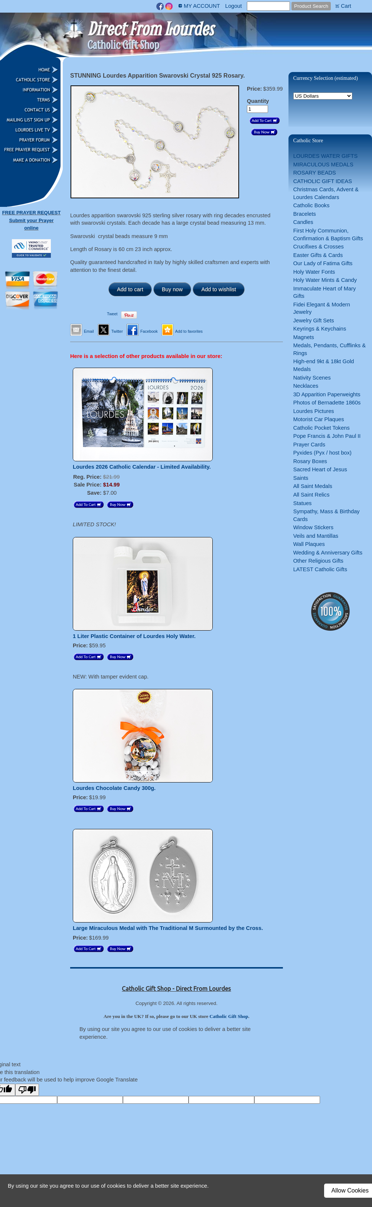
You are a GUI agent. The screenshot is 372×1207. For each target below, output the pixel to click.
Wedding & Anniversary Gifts (327, 553)
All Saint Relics (311, 495)
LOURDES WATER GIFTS (325, 156)
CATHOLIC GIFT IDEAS (322, 181)
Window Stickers (313, 527)
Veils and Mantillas (315, 536)
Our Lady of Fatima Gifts (323, 263)
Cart (346, 6)
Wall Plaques (309, 544)
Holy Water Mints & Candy (325, 280)
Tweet (112, 314)
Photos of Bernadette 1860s (327, 403)
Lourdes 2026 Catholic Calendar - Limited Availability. (142, 467)
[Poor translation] (27, 1090)
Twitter (117, 331)
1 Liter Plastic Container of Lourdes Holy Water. (134, 636)
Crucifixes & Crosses (318, 247)
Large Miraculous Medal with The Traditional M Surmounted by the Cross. (168, 928)
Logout (233, 6)
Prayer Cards (309, 445)
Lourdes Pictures (313, 411)
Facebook (149, 331)
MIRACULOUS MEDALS (323, 164)
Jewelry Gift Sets (313, 320)
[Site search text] (268, 6)
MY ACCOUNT (202, 6)
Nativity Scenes (312, 378)
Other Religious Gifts (318, 561)
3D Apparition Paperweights (326, 394)
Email (89, 331)
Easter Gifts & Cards (318, 255)
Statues (302, 503)
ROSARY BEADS (314, 173)
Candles (303, 222)
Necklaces (306, 386)
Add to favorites (189, 331)
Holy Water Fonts (314, 272)
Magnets (303, 337)
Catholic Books (311, 205)
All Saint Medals (312, 486)
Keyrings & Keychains (319, 329)
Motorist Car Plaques (318, 419)
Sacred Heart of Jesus (320, 469)
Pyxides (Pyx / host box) (322, 453)
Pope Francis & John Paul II (327, 436)
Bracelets (304, 214)
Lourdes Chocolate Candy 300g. (114, 788)
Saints (301, 478)
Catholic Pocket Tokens (321, 428)
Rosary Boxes (310, 461)
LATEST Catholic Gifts (320, 569)
